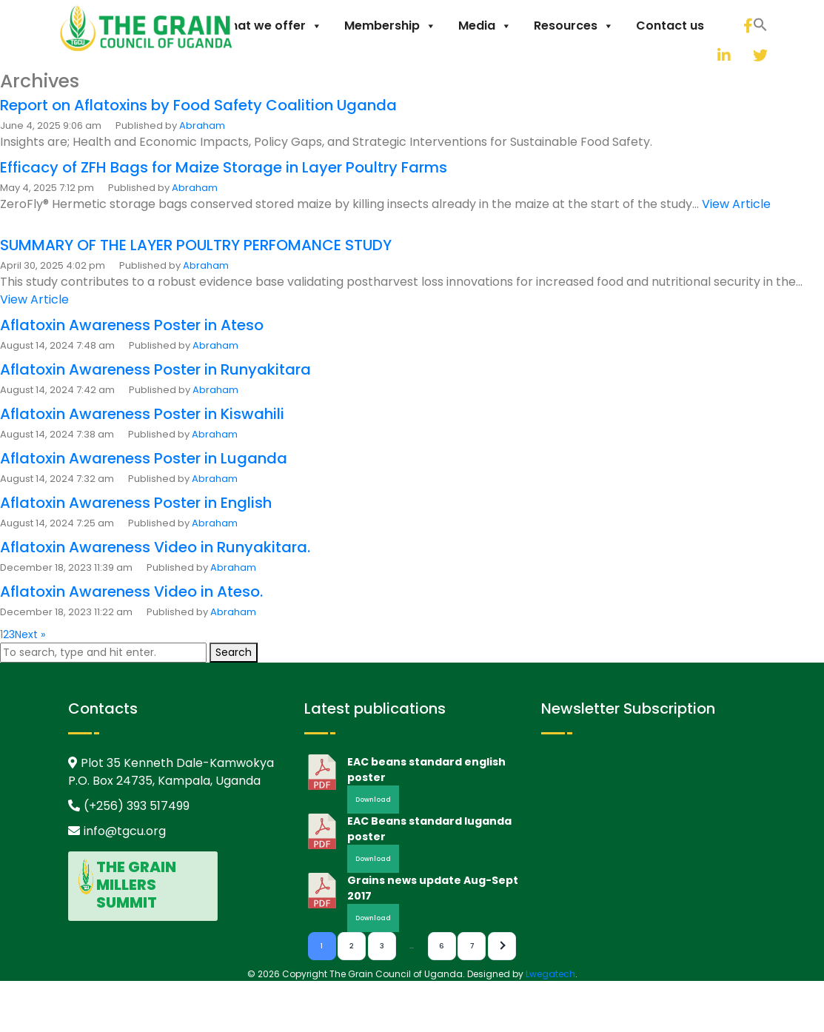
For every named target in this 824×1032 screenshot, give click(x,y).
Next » (30, 634)
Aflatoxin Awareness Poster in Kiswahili (142, 413)
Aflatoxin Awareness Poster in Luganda (143, 458)
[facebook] (747, 25)
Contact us (670, 25)
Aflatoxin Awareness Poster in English (136, 502)
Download (373, 799)
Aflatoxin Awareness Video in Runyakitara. (155, 547)
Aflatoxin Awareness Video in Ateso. (131, 591)
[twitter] (742, 55)
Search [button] (233, 652)
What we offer (270, 25)
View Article (736, 203)
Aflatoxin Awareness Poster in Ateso (132, 325)
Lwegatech (550, 974)
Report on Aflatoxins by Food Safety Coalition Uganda (198, 105)
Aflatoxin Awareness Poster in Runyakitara (155, 369)
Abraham (202, 125)
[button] (687, 53)
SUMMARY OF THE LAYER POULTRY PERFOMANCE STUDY (196, 245)
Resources (574, 25)
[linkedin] (706, 55)
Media (485, 25)
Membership (390, 25)
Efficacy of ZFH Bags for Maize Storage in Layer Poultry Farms (223, 167)
